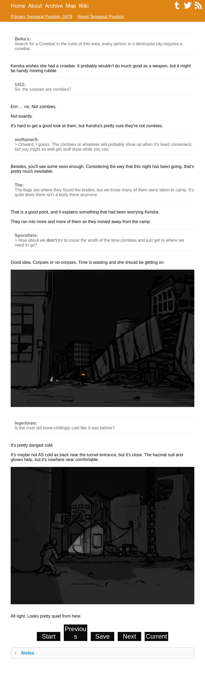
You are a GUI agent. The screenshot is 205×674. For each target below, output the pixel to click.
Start (49, 636)
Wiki (83, 6)
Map (70, 6)
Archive (54, 6)
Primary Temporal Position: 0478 (41, 16)
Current (156, 636)
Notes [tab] (23, 653)
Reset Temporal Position (101, 16)
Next (129, 636)
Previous (75, 632)
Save (102, 636)
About (35, 6)
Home (18, 6)
